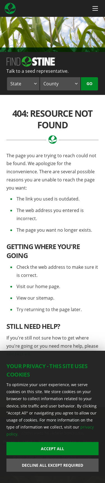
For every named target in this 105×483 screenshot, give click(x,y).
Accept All (52, 448)
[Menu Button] (95, 8)
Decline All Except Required (52, 465)
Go (89, 83)
